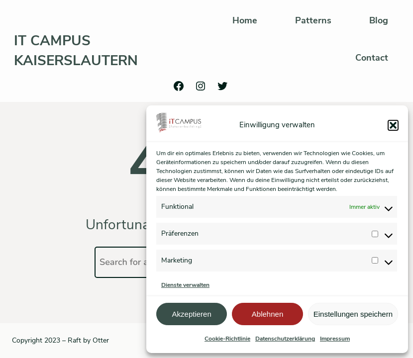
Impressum (335, 339)
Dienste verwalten (185, 285)
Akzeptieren (191, 314)
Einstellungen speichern (353, 314)
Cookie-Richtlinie (227, 339)
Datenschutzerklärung (285, 339)
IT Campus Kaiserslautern (76, 50)
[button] (393, 125)
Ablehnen (267, 314)
